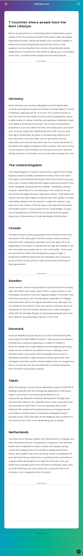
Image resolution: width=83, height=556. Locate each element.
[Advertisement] (41, 80)
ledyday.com (41, 4)
